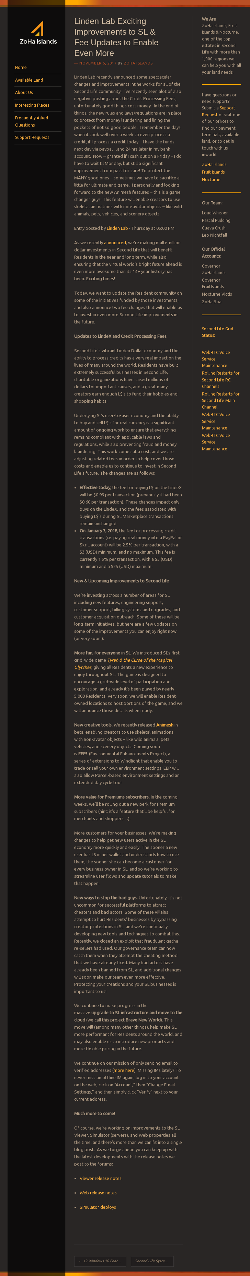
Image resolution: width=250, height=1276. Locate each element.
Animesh (164, 724)
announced (115, 242)
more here (124, 1070)
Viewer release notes (101, 1178)
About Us (24, 92)
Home (21, 67)
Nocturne (211, 179)
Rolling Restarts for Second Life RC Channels (221, 380)
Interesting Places (32, 105)
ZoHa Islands (138, 63)
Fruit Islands (213, 172)
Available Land (29, 80)
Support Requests (32, 137)
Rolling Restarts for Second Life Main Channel (221, 401)
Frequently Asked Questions (31, 121)
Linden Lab (117, 228)
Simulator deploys (98, 1207)
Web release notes (98, 1192)
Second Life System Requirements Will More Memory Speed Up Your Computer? (154, 1261)
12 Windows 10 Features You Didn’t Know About (102, 1261)
